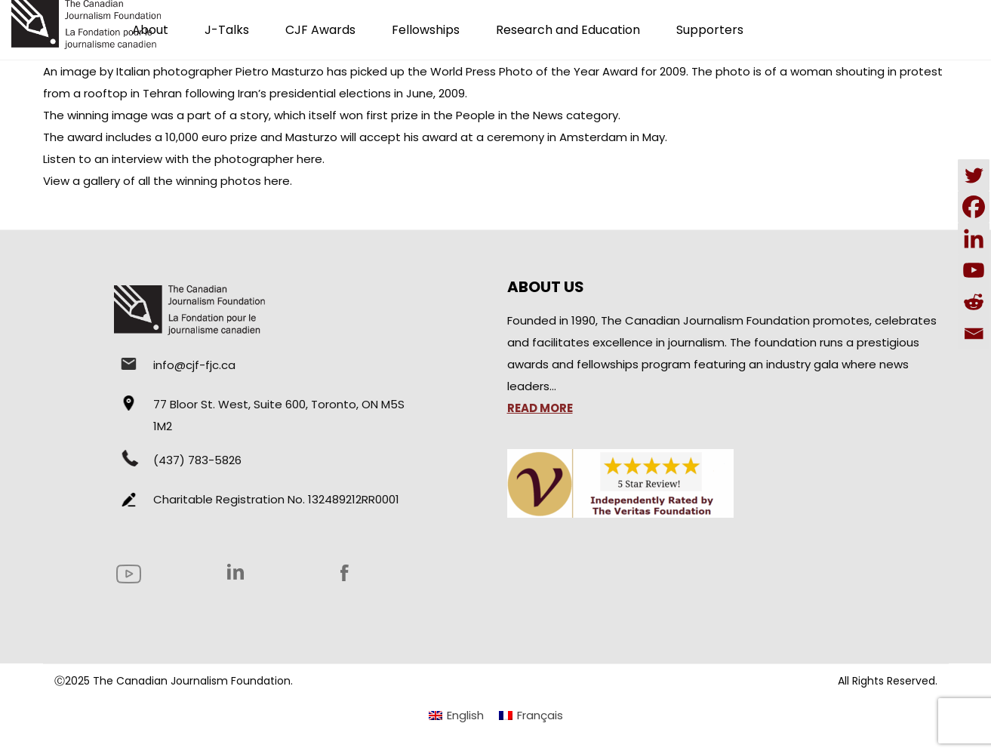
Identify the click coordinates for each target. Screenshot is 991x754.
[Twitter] (973, 175)
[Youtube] (973, 270)
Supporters (709, 29)
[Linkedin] (973, 238)
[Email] (973, 333)
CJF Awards (320, 29)
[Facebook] (973, 207)
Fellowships (426, 29)
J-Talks (227, 29)
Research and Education (568, 29)
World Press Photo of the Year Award (534, 71)
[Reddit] (973, 302)
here (309, 159)
